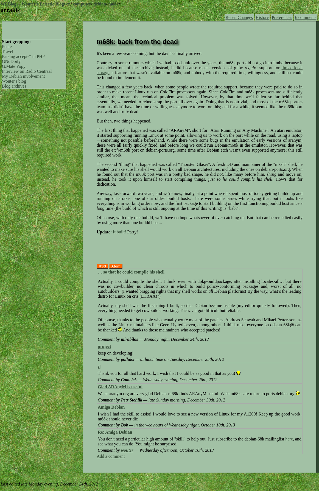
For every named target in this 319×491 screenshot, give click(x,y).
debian (99, 4)
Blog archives (14, 86)
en (68, 4)
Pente (7, 46)
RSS (102, 266)
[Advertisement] (34, 29)
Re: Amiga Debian (115, 432)
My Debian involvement (23, 76)
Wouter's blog (14, 81)
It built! (119, 232)
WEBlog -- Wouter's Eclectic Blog (32, 4)
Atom (115, 266)
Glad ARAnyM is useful (120, 386)
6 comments (306, 17)
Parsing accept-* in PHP (23, 56)
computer (82, 4)
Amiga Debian (111, 407)
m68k (113, 4)
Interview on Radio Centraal (27, 71)
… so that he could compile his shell (131, 272)
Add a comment (111, 456)
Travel (7, 51)
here (289, 439)
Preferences (282, 17)
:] (99, 366)
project (104, 346)
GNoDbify (11, 61)
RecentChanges (239, 17)
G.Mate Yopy (14, 66)
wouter (127, 450)
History (262, 17)
